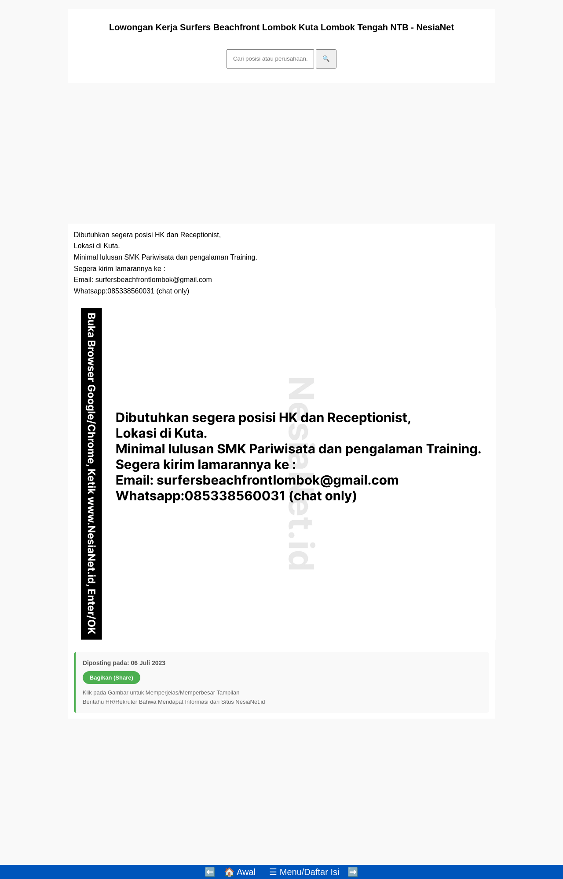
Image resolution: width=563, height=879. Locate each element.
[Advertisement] (281, 153)
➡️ (352, 872)
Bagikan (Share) (111, 677)
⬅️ (210, 872)
